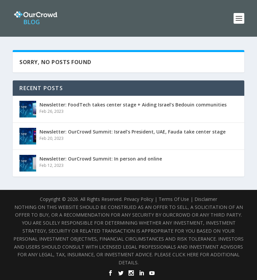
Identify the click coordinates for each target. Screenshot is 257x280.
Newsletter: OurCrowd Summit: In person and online (100, 159)
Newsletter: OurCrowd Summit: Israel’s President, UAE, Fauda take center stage (132, 131)
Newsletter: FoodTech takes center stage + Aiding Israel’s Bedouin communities (133, 104)
